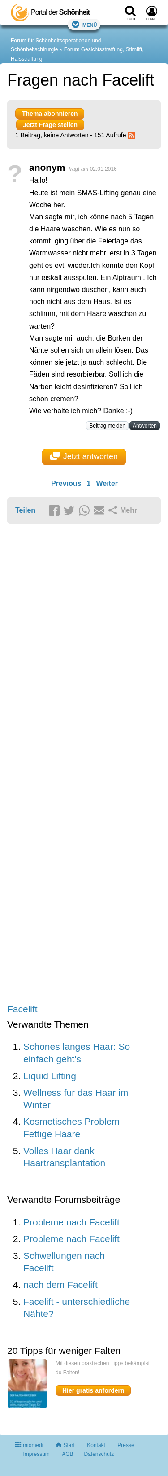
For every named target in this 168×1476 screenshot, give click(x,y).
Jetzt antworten (84, 456)
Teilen (25, 510)
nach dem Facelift (60, 1284)
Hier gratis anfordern (93, 1390)
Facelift (22, 1009)
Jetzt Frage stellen (50, 124)
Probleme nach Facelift (71, 1222)
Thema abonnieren (50, 113)
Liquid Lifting (49, 1076)
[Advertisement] (84, 764)
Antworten (145, 426)
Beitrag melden (107, 426)
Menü (84, 24)
